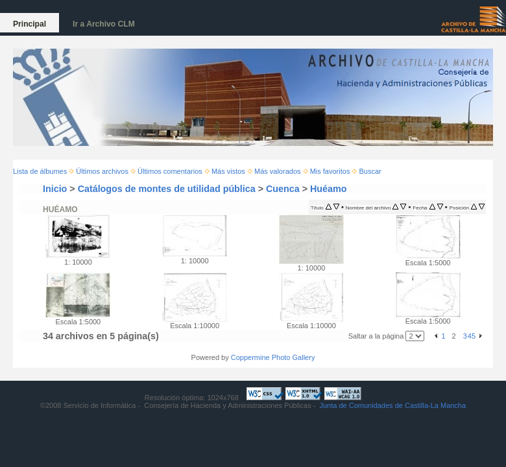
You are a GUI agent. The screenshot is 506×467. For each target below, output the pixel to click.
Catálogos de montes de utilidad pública (167, 189)
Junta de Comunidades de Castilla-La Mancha (392, 405)
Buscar (370, 171)
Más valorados (277, 171)
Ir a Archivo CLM (104, 24)
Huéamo (328, 189)
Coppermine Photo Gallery (273, 357)
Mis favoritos (330, 171)
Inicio (55, 189)
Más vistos (228, 171)
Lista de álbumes (40, 171)
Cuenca (283, 189)
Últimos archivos (102, 171)
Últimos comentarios (170, 171)
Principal (29, 24)
